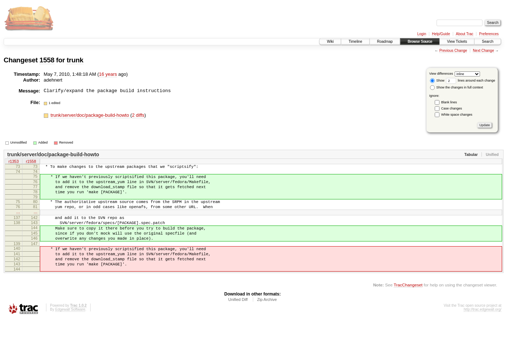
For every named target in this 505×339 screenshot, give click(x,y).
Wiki (330, 42)
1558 (46, 60)
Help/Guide (441, 34)
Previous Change (453, 51)
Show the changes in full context (456, 87)
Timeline (355, 42)
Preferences (489, 34)
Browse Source (420, 42)
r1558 (31, 162)
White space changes (456, 114)
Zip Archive (267, 319)
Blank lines (449, 102)
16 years (108, 74)
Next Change (483, 51)
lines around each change (470, 80)
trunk (75, 60)
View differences (441, 73)
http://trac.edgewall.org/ (482, 329)
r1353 (13, 162)
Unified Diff (238, 319)
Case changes (451, 108)
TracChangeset (408, 304)
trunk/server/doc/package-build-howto (90, 115)
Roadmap (385, 42)
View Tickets (457, 42)
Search (487, 42)
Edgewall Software (70, 329)
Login (421, 34)
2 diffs (138, 115)
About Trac (464, 34)
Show (437, 80)
